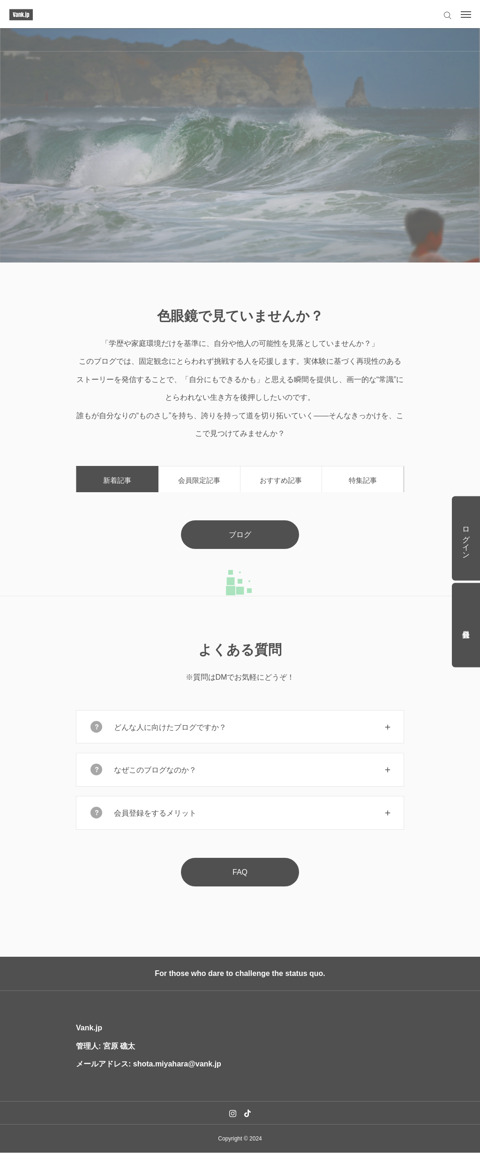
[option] (240, 145)
